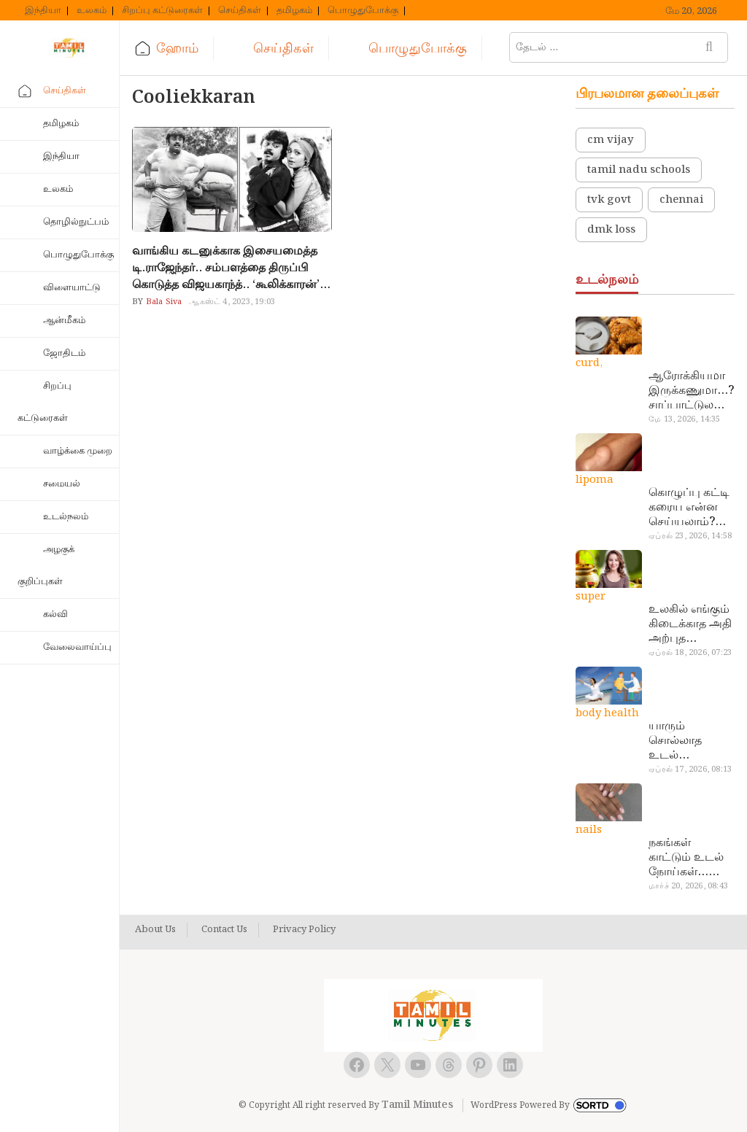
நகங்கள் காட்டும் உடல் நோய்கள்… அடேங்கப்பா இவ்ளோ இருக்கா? (686, 858)
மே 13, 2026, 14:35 (684, 419)
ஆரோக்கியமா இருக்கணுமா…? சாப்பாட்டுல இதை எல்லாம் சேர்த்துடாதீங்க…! (691, 391)
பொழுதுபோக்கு (363, 11)
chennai (681, 200)
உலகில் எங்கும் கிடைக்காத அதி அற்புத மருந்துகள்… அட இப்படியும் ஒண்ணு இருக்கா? (690, 624)
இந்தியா (43, 11)
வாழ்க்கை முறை (77, 451)
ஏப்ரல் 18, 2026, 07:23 (690, 652)
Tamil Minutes (417, 1105)
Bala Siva (162, 302)
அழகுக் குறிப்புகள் (46, 565)
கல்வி (55, 614)
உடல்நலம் (65, 516)
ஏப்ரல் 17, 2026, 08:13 (690, 769)
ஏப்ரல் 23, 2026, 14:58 (690, 536)
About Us (155, 930)
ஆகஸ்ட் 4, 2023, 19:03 (232, 302)
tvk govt (609, 200)
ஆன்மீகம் (64, 320)
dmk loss (611, 230)
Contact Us (224, 930)
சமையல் (61, 484)
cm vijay (610, 140)
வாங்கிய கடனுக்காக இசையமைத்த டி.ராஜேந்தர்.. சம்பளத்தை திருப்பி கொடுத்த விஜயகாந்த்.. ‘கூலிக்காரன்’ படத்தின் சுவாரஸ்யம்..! (226, 268)
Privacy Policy (304, 930)
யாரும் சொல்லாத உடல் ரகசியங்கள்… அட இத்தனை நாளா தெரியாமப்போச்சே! (689, 741)
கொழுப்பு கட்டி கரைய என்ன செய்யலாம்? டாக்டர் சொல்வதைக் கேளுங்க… (689, 508)
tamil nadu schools (638, 170)
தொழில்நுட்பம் (76, 222)
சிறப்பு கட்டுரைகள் (162, 11)
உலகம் (92, 11)
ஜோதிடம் (64, 353)
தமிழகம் (294, 11)
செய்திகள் (239, 11)
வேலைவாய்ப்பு (77, 647)
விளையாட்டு (72, 287)
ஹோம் (177, 48)
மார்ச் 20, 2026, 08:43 (688, 886)
